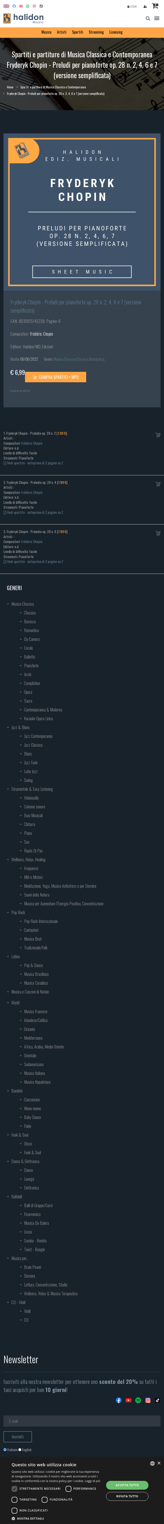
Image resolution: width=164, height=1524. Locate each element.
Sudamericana (34, 1064)
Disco (28, 1144)
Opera (28, 692)
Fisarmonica (32, 1214)
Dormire (29, 1276)
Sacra (28, 701)
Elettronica (31, 1188)
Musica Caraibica (36, 983)
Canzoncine (32, 1099)
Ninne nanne (32, 1108)
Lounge (29, 1179)
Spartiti (77, 32)
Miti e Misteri (33, 877)
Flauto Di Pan (33, 851)
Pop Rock (18, 912)
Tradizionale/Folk (35, 948)
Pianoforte (31, 665)
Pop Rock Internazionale (41, 921)
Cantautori (31, 930)
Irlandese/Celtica (35, 1020)
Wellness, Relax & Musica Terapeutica (51, 1293)
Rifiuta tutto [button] (127, 1496)
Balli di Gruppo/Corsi (38, 1205)
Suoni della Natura (36, 895)
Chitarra (29, 824)
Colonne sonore (34, 807)
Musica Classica (64, 359)
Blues (28, 754)
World (15, 1003)
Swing (28, 780)
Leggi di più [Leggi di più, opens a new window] (92, 1481)
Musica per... (19, 1258)
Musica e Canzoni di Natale (30, 992)
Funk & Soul (19, 1135)
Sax (26, 842)
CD (26, 1320)
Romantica (96, 359)
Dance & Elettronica (25, 1161)
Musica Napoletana (37, 1082)
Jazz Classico (33, 745)
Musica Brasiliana (36, 974)
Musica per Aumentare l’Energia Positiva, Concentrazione (64, 903)
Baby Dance (32, 1117)
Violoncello (31, 798)
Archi (27, 674)
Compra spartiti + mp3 (56, 377)
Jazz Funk (31, 762)
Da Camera (32, 639)
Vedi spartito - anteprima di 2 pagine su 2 (33, 462)
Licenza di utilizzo (20, 390)
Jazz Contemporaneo (38, 736)
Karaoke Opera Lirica (38, 718)
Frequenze (31, 868)
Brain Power (32, 1267)
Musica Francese (35, 1011)
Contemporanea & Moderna (43, 710)
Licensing (116, 32)
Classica (82, 359)
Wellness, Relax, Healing (28, 859)
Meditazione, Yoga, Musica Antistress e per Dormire (60, 886)
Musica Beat (33, 939)
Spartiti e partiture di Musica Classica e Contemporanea (53, 87)
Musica (46, 32)
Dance (28, 1170)
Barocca (30, 621)
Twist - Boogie (34, 1249)
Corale (28, 648)
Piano (28, 833)
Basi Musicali (33, 815)
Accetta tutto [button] (127, 1485)
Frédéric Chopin (41, 334)
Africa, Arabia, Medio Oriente (44, 1047)
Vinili (27, 1311)
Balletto (29, 657)
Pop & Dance (33, 965)
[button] (57, 1518)
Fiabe (27, 1126)
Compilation (32, 683)
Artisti (61, 32)
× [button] (159, 1463)
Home (10, 87)
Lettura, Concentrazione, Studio (45, 1285)
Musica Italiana (34, 1073)
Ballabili (16, 1196)
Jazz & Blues (20, 727)
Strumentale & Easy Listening (32, 789)
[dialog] (82, 1491)
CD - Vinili (18, 1302)
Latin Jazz (31, 771)
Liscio (28, 1232)
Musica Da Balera (36, 1223)
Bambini (16, 1091)
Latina (15, 956)
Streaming (96, 32)
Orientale (30, 1055)
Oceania (29, 1029)
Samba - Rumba (35, 1241)
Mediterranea (33, 1038)
